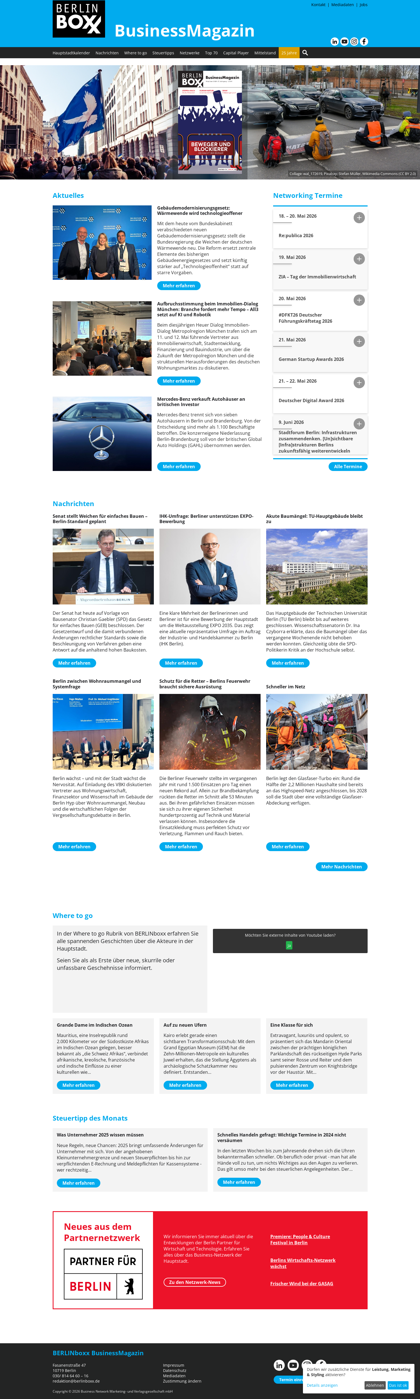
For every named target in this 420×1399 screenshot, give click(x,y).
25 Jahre (289, 59)
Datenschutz (174, 1370)
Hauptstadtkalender (71, 59)
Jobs (364, 4)
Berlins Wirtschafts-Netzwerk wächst (303, 1263)
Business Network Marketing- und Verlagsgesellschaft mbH (127, 1391)
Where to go (135, 59)
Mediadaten (342, 4)
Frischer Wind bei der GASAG (301, 1284)
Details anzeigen (322, 1385)
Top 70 (211, 59)
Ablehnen (375, 1385)
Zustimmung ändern (182, 1381)
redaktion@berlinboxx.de (76, 1381)
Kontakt (318, 4)
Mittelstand (265, 59)
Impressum (173, 1365)
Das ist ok (398, 1385)
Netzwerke (190, 59)
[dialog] (358, 1378)
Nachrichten (107, 59)
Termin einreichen (296, 1379)
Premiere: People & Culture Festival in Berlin (300, 1239)
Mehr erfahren (179, 286)
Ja (289, 945)
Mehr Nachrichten (341, 867)
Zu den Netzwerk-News (194, 1282)
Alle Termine (348, 466)
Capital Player (236, 59)
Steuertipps (163, 59)
